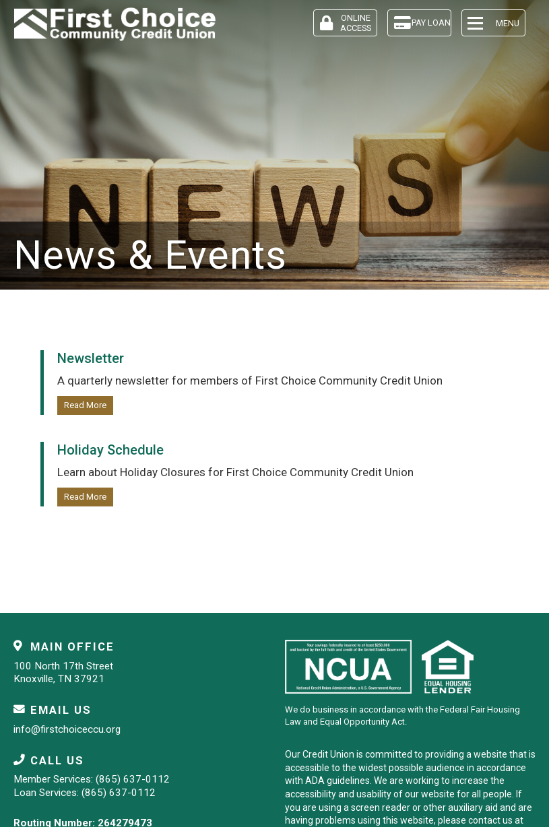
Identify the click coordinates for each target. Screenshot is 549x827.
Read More (85, 405)
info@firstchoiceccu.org (67, 729)
